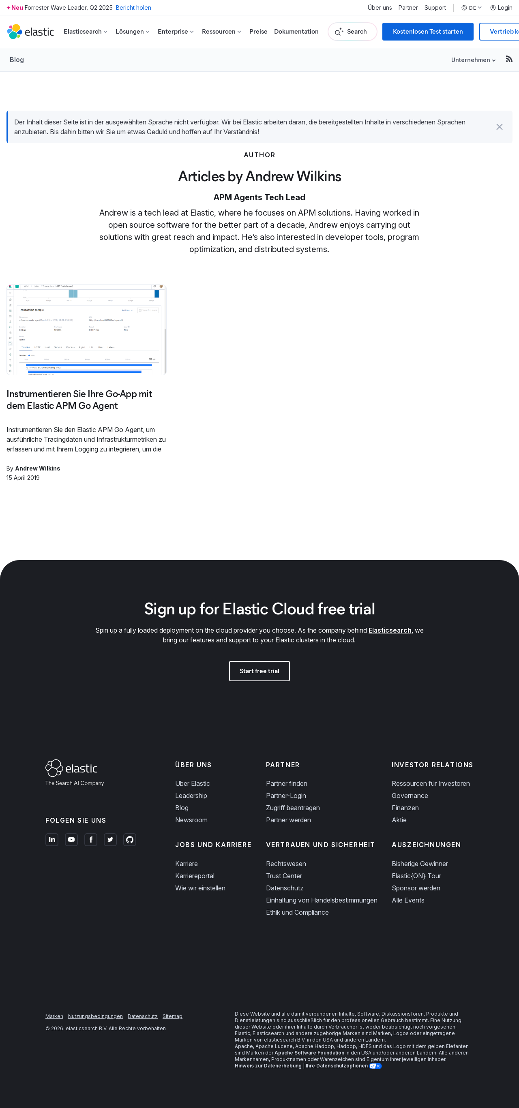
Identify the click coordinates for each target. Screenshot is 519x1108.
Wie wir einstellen (200, 888)
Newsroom (191, 820)
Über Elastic (192, 783)
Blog (17, 60)
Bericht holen (133, 7)
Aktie (399, 820)
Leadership (191, 795)
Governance (410, 795)
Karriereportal (194, 876)
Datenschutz (285, 888)
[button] (499, 126)
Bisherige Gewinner (420, 864)
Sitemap (172, 1016)
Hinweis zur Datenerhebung (268, 1066)
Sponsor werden (416, 888)
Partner (408, 8)
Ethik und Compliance (297, 912)
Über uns (380, 8)
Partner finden (286, 783)
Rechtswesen (286, 864)
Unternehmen (470, 59)
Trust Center (284, 876)
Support (435, 8)
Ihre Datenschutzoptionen (337, 1066)
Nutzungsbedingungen (95, 1016)
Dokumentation (296, 31)
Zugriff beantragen (293, 808)
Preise (258, 31)
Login (501, 7)
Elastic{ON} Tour (416, 876)
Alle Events (408, 900)
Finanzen (405, 808)
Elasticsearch (390, 630)
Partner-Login (286, 795)
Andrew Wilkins (37, 468)
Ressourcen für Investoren (431, 783)
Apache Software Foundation (309, 1053)
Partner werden (288, 820)
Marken (54, 1016)
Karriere (186, 864)
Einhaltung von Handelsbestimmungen (321, 900)
